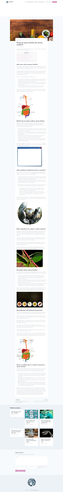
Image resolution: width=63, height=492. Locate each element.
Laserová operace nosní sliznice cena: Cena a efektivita (30, 421)
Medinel (18, 46)
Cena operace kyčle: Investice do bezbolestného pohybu (31, 440)
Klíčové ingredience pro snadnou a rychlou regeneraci (24, 57)
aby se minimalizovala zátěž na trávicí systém (39, 68)
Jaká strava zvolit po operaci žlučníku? (22, 54)
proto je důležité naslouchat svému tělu (36, 143)
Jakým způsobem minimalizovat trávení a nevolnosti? (24, 56)
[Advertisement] (31, 10)
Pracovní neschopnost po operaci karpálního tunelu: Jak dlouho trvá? (46, 421)
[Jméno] (20, 468)
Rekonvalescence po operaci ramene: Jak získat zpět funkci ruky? (16, 431)
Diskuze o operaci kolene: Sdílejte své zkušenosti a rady (46, 440)
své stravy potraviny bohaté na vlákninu (39, 378)
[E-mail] (31, 468)
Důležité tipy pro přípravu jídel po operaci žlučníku (24, 55)
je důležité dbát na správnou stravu (25, 173)
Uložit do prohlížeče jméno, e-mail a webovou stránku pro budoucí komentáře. (42, 467)
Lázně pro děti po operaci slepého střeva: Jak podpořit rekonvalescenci (23, 401)
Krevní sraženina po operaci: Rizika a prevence (40, 400)
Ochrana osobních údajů (34, 490)
